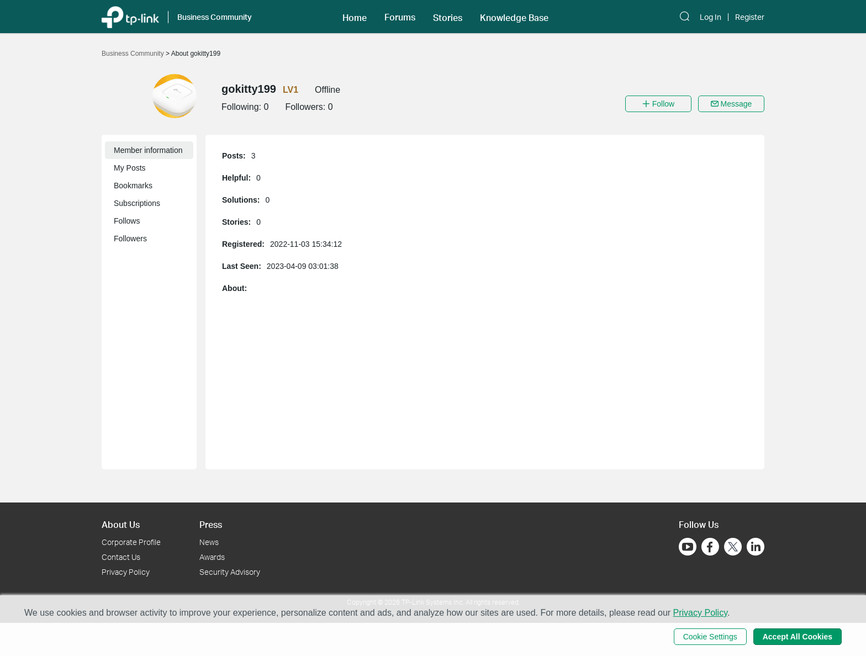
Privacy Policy (126, 571)
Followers (130, 238)
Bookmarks (133, 185)
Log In (710, 17)
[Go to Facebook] (710, 547)
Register (749, 17)
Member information (148, 150)
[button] (355, 16)
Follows (127, 220)
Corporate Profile (131, 542)
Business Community (134, 53)
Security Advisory (229, 571)
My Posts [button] (130, 167)
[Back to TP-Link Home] (130, 16)
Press (210, 524)
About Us (121, 524)
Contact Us (121, 557)
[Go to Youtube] (687, 547)
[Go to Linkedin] (755, 547)
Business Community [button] (214, 17)
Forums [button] (399, 17)
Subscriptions (137, 203)
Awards (212, 557)
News (209, 542)
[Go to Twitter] (733, 548)
